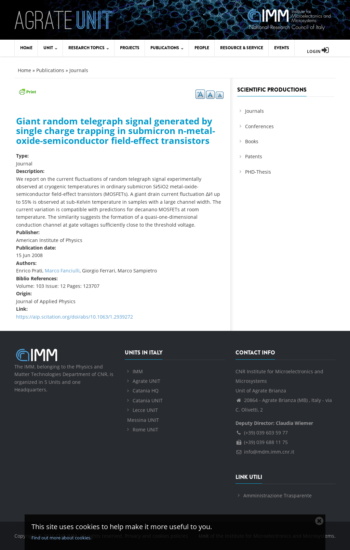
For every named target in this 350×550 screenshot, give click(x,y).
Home (26, 48)
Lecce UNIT (145, 410)
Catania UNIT (148, 400)
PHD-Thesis (258, 172)
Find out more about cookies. (61, 538)
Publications (167, 48)
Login (318, 51)
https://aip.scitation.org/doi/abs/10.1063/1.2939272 (74, 316)
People (201, 48)
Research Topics (88, 48)
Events (281, 48)
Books (251, 141)
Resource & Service (241, 48)
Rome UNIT (145, 429)
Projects (129, 48)
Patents (253, 156)
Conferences (259, 126)
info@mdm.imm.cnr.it (264, 451)
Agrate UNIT (146, 381)
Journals (78, 70)
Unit (50, 48)
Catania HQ (146, 390)
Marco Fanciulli (62, 270)
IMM (138, 371)
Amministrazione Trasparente (277, 495)
